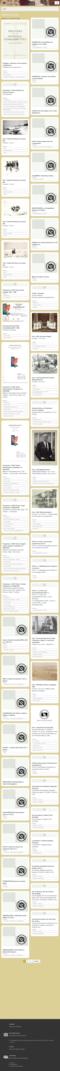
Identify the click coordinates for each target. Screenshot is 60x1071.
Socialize (11, 1024)
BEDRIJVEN (35, 773)
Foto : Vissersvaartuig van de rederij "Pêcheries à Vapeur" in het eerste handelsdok (43, 640)
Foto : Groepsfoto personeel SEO (42, 727)
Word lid (12, 1063)
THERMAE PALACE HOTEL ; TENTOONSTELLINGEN (14, 77)
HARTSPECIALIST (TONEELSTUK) (10, 483)
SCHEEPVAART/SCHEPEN (38, 802)
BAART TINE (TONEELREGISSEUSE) (11, 611)
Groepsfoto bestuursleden (16, 1066)
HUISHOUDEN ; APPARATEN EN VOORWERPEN (13, 684)
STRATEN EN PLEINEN (37, 424)
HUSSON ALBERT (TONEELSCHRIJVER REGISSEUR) (14, 568)
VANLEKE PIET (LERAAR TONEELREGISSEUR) (13, 411)
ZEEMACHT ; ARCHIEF (37, 799)
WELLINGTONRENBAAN (38, 698)
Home (4, 9)
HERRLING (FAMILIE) (7, 150)
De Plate (13, 3)
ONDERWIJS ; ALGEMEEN (38, 179)
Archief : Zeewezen (38, 293)
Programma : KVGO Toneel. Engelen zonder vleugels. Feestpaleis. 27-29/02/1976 (14, 546)
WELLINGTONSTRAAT (37, 395)
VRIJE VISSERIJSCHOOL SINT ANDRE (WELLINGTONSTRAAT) (41, 392)
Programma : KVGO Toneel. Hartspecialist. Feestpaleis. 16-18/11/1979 (12, 467)
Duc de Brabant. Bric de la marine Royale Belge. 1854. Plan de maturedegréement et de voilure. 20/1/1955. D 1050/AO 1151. (44, 897)
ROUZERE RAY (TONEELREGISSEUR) (11, 490)
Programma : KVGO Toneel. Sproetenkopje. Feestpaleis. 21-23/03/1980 (13, 389)
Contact (11, 1046)
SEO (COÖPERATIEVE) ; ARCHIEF (40, 47)
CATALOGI (5, 72)
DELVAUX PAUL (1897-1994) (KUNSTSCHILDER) (13, 114)
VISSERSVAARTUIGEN (37, 654)
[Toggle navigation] (57, 3)
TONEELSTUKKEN (7, 409)
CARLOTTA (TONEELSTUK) (9, 606)
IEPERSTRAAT (36, 528)
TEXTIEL (5, 645)
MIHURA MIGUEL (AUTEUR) (9, 608)
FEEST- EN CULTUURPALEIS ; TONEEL (11, 413)
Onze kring (12, 1055)
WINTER (5, 152)
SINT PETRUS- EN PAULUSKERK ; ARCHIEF (42, 421)
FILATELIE (35, 577)
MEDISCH (35, 280)
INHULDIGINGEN (36, 700)
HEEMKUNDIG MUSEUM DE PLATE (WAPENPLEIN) (43, 483)
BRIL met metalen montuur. (40, 277)
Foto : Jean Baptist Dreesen (41, 469)
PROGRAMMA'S (6, 99)
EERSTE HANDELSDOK (37, 656)
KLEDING (5, 647)
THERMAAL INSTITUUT (37, 747)
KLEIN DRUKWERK (7, 337)
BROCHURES (35, 302)
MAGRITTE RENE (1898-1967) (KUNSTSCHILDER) (13, 112)
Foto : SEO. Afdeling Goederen (42, 512)
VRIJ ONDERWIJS (36, 389)
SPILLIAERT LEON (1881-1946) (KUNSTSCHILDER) (14, 106)
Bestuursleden (13, 1064)
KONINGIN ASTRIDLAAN (38, 750)
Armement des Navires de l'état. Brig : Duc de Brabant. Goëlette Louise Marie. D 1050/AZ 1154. (44, 925)
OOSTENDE (35, 850)
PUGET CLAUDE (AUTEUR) (9, 528)
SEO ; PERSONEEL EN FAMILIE (39, 346)
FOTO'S (5, 148)
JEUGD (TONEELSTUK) (8, 523)
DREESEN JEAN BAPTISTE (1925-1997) (41, 481)
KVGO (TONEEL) (6, 297)
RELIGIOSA (5, 886)
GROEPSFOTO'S (36, 745)
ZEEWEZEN (35, 307)
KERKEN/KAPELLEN (37, 419)
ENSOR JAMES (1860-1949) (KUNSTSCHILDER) (13, 104)
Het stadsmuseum (14, 1033)
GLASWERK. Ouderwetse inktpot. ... (43, 175)
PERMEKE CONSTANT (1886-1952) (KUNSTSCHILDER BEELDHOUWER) (14, 109)
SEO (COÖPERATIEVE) (37, 526)
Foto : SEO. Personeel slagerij (41, 336)
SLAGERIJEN (35, 348)
